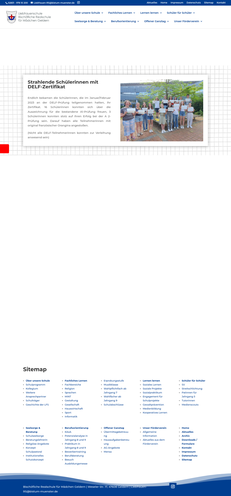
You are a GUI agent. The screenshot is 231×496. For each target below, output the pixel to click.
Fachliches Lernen (120, 13)
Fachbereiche (73, 384)
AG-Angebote (112, 447)
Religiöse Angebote (37, 443)
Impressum (177, 3)
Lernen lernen (149, 13)
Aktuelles (152, 3)
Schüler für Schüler (179, 13)
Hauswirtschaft (74, 408)
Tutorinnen (188, 400)
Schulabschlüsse (113, 404)
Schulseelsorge (35, 435)
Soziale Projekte (152, 388)
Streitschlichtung (192, 388)
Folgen (140, 223)
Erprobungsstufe (114, 380)
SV (183, 384)
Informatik (71, 416)
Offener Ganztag (155, 21)
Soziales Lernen (152, 384)
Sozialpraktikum (152, 392)
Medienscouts (190, 404)
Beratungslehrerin (36, 439)
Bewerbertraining (75, 451)
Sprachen (70, 392)
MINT (68, 396)
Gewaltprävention (153, 404)
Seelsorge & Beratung (89, 21)
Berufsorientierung (123, 21)
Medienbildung (152, 408)
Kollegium (32, 388)
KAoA (68, 431)
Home (163, 3)
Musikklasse (111, 384)
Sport (68, 412)
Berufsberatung (74, 455)
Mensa (108, 451)
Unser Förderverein (186, 21)
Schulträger (33, 400)
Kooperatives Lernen (155, 412)
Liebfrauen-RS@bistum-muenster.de (162, 208)
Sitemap (208, 3)
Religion (70, 388)
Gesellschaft (72, 404)
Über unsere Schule (87, 13)
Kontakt (221, 3)
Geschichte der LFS (37, 404)
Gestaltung (71, 400)
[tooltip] (4, 148)
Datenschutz (194, 3)
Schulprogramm (35, 384)
